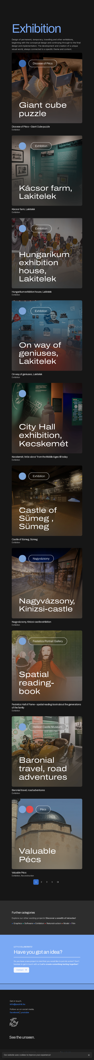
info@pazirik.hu (17, 1008)
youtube (25, 1016)
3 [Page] (46, 882)
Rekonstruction (54, 923)
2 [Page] (41, 882)
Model (66, 923)
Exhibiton (39, 923)
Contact (21, 967)
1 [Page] (36, 882)
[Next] (58, 882)
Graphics (18, 923)
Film (73, 923)
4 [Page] (52, 882)
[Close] (88, 1055)
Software (28, 923)
